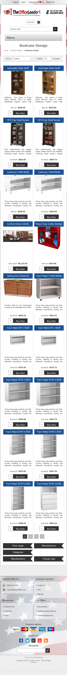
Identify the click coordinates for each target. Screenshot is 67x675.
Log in (23, 2)
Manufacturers (49, 549)
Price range (18, 549)
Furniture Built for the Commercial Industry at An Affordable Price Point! (17, 308)
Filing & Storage (16, 50)
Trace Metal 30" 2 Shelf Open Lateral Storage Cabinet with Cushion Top (49, 331)
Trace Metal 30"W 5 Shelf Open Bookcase (49, 435)
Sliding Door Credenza (18, 278)
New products (42, 611)
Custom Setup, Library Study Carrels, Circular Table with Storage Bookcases (18, 226)
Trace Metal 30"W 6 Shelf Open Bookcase (18, 488)
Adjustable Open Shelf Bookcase (18, 69)
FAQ (39, 594)
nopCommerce (37, 661)
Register (16, 2)
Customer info (9, 611)
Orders (6, 619)
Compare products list (45, 619)
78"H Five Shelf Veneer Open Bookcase (18, 121)
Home (6, 50)
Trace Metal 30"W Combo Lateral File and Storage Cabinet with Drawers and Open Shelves (48, 488)
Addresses (8, 615)
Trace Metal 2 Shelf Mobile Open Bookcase (49, 278)
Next (42, 540)
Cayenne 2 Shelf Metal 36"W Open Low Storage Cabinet (18, 174)
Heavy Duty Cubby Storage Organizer (49, 226)
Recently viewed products (46, 615)
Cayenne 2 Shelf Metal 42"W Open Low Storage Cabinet (49, 174)
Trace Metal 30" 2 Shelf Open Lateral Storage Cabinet (18, 331)
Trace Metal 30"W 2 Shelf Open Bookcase (18, 383)
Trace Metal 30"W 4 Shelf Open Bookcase (18, 435)
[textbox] (31, 29)
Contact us (41, 589)
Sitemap (40, 598)
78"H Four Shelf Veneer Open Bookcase (49, 121)
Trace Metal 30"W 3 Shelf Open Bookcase (49, 383)
